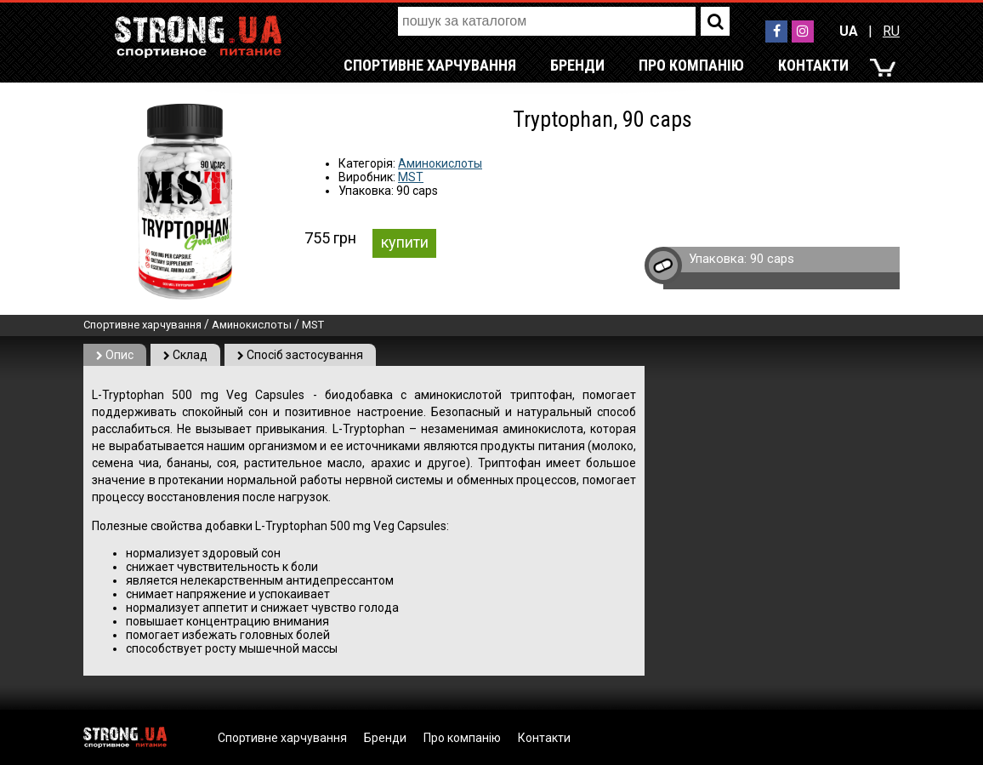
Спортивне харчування (430, 65)
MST (410, 177)
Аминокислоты (440, 163)
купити (405, 242)
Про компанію (691, 65)
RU (891, 31)
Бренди (577, 65)
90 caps (772, 258)
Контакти (813, 65)
